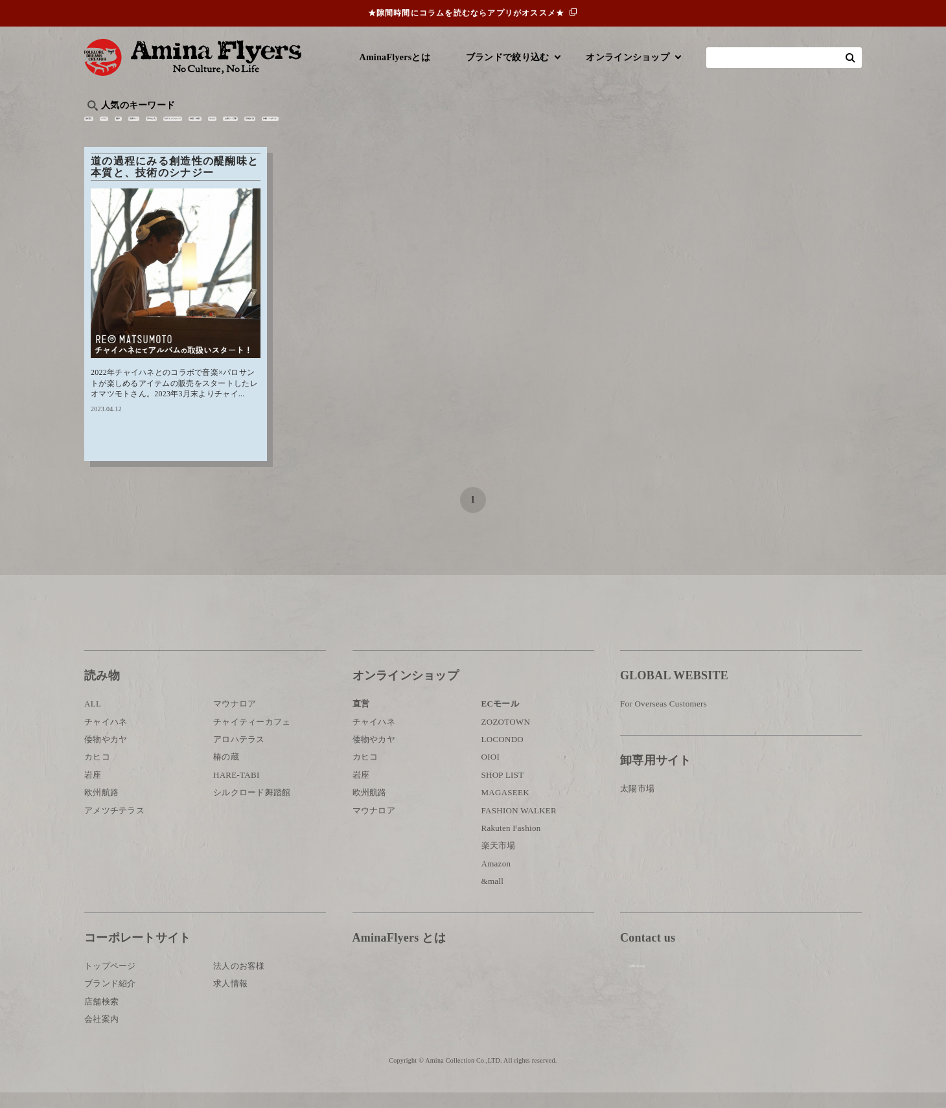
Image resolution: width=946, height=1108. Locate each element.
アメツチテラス (114, 825)
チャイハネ (105, 736)
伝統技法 (638, 126)
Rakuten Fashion (511, 843)
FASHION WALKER (519, 825)
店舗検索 (101, 1016)
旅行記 (105, 126)
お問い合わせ (698, 995)
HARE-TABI (236, 790)
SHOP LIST (502, 790)
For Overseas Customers (663, 719)
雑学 (194, 126)
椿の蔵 (226, 772)
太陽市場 (637, 803)
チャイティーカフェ (252, 736)
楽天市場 (498, 861)
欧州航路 (101, 808)
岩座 (93, 790)
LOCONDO (502, 754)
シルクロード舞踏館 (252, 808)
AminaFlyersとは (395, 57)
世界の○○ (242, 126)
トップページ (110, 981)
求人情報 (230, 999)
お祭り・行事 (573, 126)
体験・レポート (708, 126)
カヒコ (97, 772)
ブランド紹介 (110, 999)
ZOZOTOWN (506, 736)
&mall (492, 896)
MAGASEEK (505, 808)
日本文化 (300, 126)
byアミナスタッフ (375, 126)
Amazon (496, 878)
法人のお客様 (239, 981)
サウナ (511, 126)
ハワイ (152, 126)
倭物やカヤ (105, 754)
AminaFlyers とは (399, 952)
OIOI (490, 772)
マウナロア (234, 719)
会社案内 (101, 1034)
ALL (92, 719)
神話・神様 (455, 126)
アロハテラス (239, 754)
